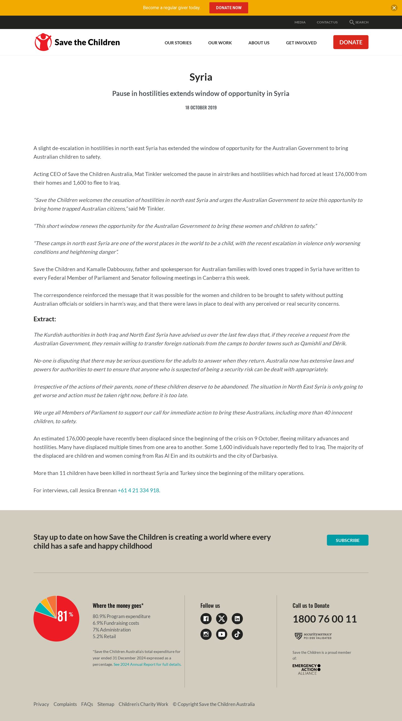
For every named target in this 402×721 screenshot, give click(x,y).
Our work (220, 42)
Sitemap (105, 704)
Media (300, 22)
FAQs (87, 704)
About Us (258, 42)
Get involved (301, 42)
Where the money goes (117, 605)
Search (358, 22)
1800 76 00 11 (325, 619)
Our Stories (178, 42)
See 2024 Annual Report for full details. (147, 664)
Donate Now (228, 8)
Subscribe (348, 540)
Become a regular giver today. (171, 7)
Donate (350, 42)
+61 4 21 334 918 (138, 490)
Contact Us (327, 22)
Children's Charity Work (143, 704)
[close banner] (394, 8)
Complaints (65, 704)
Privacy (41, 704)
